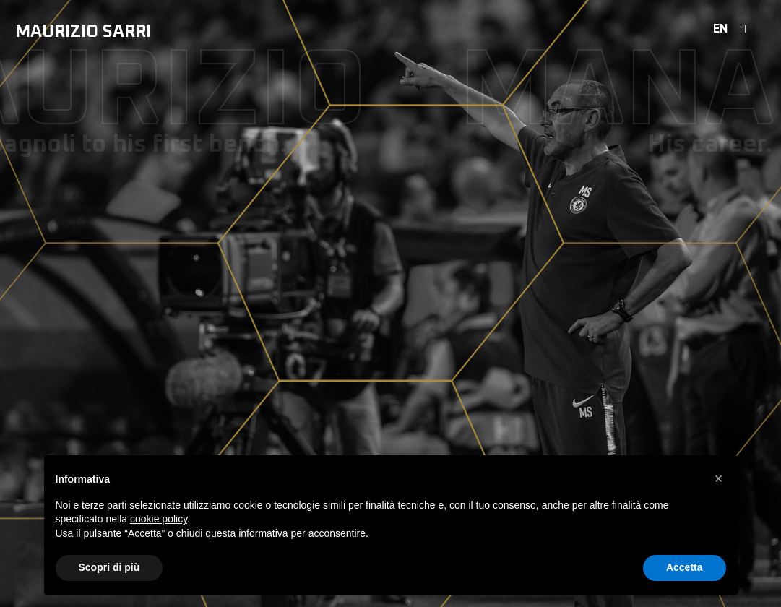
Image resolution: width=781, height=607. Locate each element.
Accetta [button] (684, 567)
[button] (718, 478)
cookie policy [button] (158, 519)
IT (744, 29)
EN (720, 29)
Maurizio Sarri (83, 31)
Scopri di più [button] (109, 567)
